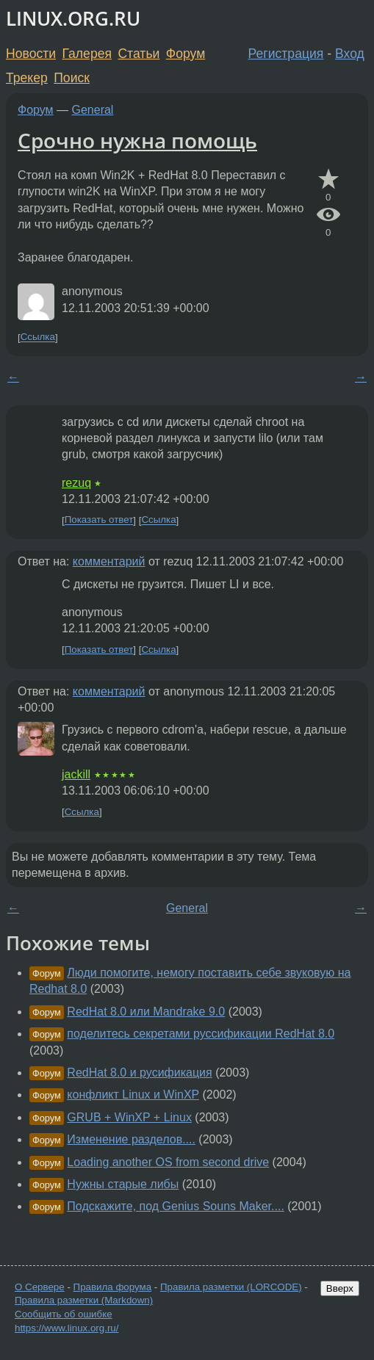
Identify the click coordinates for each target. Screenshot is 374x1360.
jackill (76, 774)
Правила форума (112, 1286)
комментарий (109, 561)
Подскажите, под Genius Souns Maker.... (175, 1206)
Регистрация (286, 53)
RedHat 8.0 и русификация (139, 1072)
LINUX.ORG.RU (73, 19)
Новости (31, 53)
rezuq (76, 483)
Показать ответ (99, 520)
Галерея (87, 53)
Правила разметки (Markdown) (84, 1300)
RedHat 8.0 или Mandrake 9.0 (146, 1011)
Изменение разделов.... (131, 1139)
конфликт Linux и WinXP (133, 1094)
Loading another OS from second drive (168, 1162)
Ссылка (38, 337)
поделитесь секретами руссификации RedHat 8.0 (200, 1033)
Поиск (72, 77)
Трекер (27, 77)
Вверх (339, 1288)
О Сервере (40, 1286)
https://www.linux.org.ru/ (66, 1328)
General (93, 110)
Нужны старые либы (123, 1184)
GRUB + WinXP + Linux (129, 1117)
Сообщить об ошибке (63, 1314)
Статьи (138, 53)
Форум (185, 53)
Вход (349, 53)
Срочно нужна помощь (137, 140)
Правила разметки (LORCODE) (231, 1286)
